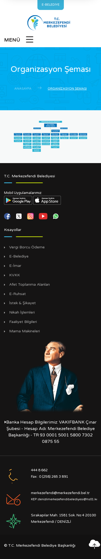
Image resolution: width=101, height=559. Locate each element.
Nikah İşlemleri (22, 312)
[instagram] (31, 216)
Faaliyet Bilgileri (23, 322)
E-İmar (15, 266)
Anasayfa (23, 88)
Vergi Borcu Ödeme (27, 247)
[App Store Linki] (47, 200)
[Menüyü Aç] (19, 41)
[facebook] (8, 216)
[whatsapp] (56, 216)
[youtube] (43, 216)
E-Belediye (19, 256)
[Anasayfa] (50, 23)
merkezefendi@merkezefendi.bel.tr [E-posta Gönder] (60, 493)
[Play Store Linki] (18, 200)
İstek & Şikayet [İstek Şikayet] (22, 303)
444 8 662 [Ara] (39, 470)
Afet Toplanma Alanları (29, 284)
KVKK (14, 275)
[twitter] (19, 216)
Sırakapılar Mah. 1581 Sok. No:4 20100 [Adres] (63, 515)
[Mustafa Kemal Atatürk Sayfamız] (50, 375)
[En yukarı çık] (94, 544)
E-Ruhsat (17, 294)
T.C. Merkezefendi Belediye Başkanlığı (41, 545)
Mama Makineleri (24, 331)
